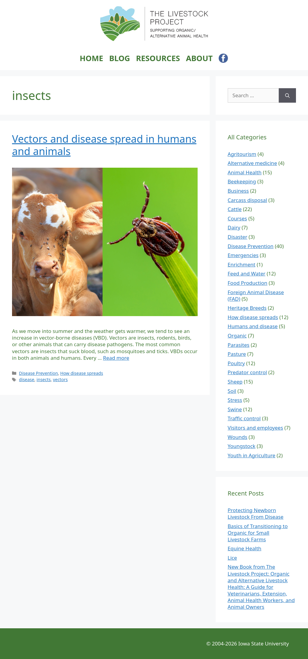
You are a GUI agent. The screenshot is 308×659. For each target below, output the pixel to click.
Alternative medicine (252, 163)
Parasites (238, 344)
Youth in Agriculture (252, 455)
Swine (235, 409)
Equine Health (244, 548)
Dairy (234, 227)
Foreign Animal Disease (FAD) (256, 295)
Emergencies (243, 255)
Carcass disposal (247, 200)
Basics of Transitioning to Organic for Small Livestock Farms (258, 533)
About (199, 58)
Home (91, 58)
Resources (158, 58)
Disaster (237, 236)
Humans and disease (253, 326)
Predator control (247, 372)
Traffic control (244, 418)
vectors (60, 379)
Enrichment (241, 264)
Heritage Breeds (247, 307)
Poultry (236, 363)
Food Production (247, 282)
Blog (119, 58)
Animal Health (245, 172)
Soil (232, 390)
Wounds (237, 437)
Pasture (237, 353)
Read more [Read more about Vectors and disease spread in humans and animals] (116, 357)
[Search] (287, 95)
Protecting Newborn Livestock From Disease (256, 513)
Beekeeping (242, 181)
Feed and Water (247, 273)
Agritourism (242, 154)
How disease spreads (81, 373)
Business (238, 190)
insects (44, 379)
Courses (237, 218)
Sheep (235, 381)
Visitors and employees (255, 427)
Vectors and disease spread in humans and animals (104, 145)
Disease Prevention (38, 373)
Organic (237, 335)
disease (26, 379)
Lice (232, 557)
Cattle (235, 209)
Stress (235, 399)
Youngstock (241, 446)
